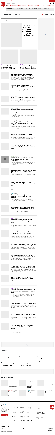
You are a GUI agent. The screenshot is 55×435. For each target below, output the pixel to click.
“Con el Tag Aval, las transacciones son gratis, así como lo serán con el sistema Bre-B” (22, 123)
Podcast (13, 420)
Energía (30, 8)
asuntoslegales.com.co (5, 428)
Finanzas (13, 413)
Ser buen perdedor (43, 361)
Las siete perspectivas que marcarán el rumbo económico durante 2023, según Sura (22, 279)
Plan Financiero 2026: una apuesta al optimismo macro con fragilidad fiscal (28, 30)
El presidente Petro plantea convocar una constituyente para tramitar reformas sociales (12, 394)
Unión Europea (44, 8)
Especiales (21, 412)
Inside (28, 416)
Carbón (26, 8)
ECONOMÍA (13, 5)
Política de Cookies (39, 417)
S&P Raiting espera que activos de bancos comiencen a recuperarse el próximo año (23, 135)
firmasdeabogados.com (31, 428)
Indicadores (14, 416)
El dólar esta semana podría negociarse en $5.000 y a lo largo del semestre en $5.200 (23, 256)
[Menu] (6, 5)
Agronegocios (14, 406)
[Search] (47, 3)
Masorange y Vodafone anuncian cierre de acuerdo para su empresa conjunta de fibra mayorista (23, 111)
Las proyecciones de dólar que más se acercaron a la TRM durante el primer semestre (21, 221)
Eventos (28, 412)
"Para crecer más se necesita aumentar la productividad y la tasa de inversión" (49, 383)
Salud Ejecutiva (29, 420)
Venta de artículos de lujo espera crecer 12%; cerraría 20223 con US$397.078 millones (22, 196)
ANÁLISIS (35, 5)
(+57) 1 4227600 (4, 411)
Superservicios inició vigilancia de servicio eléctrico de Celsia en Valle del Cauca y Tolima (10, 364)
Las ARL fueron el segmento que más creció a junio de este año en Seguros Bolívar (28, 67)
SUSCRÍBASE (52, 0)
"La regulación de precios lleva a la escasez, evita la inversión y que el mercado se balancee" (31, 384)
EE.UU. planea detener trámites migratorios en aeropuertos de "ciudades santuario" (12, 384)
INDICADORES (49, 5)
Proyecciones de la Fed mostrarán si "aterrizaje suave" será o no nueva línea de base (23, 184)
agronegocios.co (13, 428)
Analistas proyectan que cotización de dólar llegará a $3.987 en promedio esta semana (22, 327)
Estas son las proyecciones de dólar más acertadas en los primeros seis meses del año (22, 209)
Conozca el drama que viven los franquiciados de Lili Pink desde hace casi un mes (46, 358)
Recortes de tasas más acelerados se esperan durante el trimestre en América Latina (23, 147)
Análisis (28, 406)
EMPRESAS (17, 5)
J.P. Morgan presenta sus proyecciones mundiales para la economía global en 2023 (23, 302)
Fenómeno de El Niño (20, 8)
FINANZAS (9, 5)
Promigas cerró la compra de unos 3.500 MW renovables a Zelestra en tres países (27, 358)
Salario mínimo (34, 8)
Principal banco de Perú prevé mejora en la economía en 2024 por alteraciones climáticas (23, 171)
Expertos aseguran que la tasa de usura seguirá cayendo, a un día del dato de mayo (23, 74)
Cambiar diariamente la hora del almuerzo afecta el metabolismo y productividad (49, 394)
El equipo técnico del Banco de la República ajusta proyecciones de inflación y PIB (23, 245)
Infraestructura (22, 416)
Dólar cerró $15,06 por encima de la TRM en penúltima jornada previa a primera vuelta (28, 364)
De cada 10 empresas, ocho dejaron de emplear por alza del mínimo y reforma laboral (9, 358)
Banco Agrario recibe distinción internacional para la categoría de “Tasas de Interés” (23, 86)
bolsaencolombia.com (40, 428)
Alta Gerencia (22, 406)
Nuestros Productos (39, 409)
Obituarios (21, 417)
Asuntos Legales (15, 407)
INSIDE (53, 5)
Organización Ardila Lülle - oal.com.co (50, 429)
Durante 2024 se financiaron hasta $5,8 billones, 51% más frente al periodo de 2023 (9, 67)
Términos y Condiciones (40, 413)
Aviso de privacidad (39, 412)
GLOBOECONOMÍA (24, 5)
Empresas (14, 412)
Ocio (28, 417)
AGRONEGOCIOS (30, 5)
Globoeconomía (30, 413)
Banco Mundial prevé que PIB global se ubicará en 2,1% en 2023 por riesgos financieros (22, 233)
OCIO (20, 5)
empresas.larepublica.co (21, 428)
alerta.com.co (3, 431)
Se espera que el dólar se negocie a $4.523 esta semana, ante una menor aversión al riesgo (23, 291)
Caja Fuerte (22, 407)
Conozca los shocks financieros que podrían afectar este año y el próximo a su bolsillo (23, 98)
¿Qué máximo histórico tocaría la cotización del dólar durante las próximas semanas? (23, 314)
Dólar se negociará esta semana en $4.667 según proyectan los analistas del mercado (23, 267)
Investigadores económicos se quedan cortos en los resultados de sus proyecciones (22, 159)
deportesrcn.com (10, 431)
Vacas (49, 8)
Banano (39, 8)
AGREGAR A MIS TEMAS (49, 14)
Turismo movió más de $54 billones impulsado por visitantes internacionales (31, 394)
